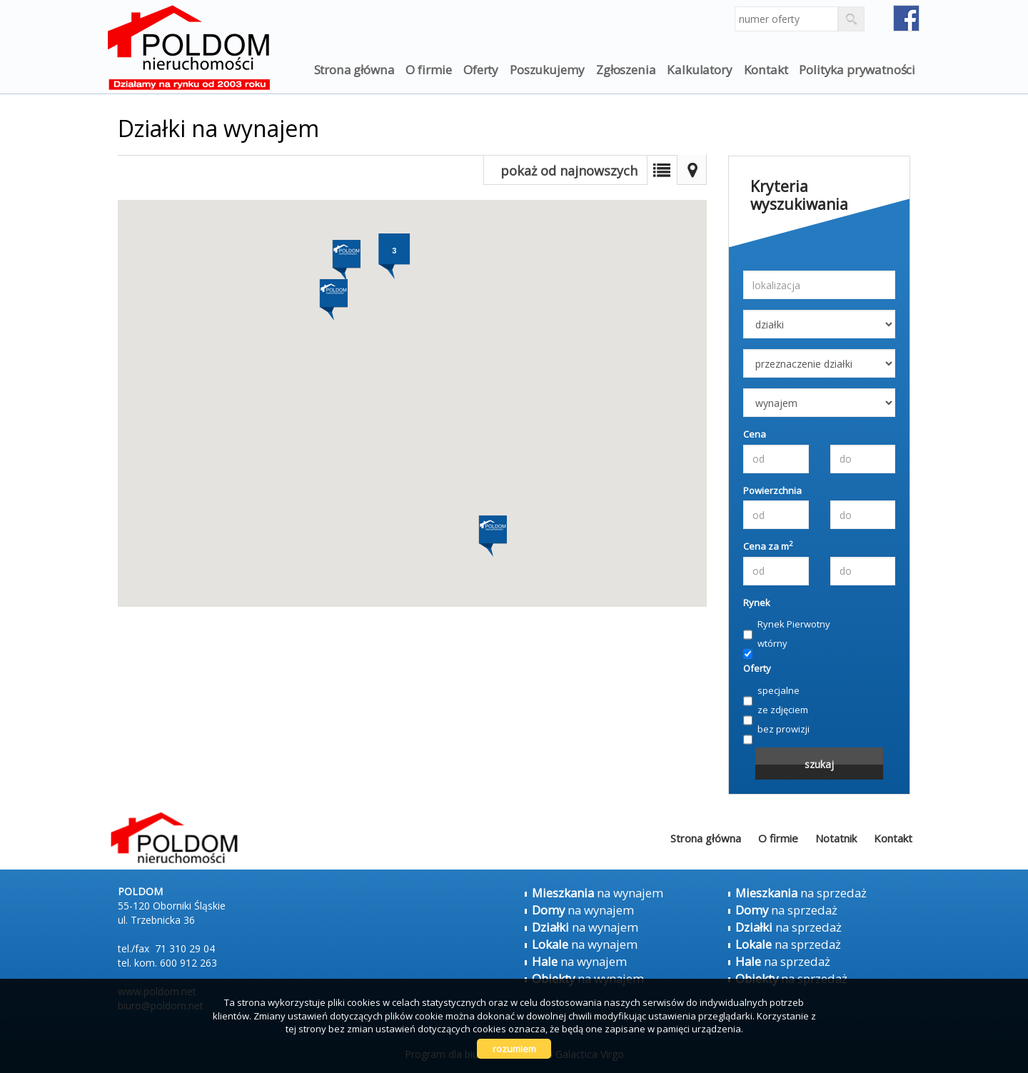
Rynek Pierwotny (786, 625)
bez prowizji (776, 729)
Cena (754, 434)
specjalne (771, 691)
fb (906, 18)
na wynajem (597, 893)
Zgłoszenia (625, 69)
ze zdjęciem (775, 710)
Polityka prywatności (857, 69)
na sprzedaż (801, 893)
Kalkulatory (699, 69)
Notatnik (836, 838)
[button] (332, 293)
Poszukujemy (547, 69)
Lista (662, 170)
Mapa (692, 170)
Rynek (756, 602)
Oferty (480, 69)
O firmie (428, 69)
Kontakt (766, 69)
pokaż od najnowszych (569, 170)
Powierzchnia (772, 490)
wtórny (765, 644)
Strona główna (354, 69)
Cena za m (768, 546)
